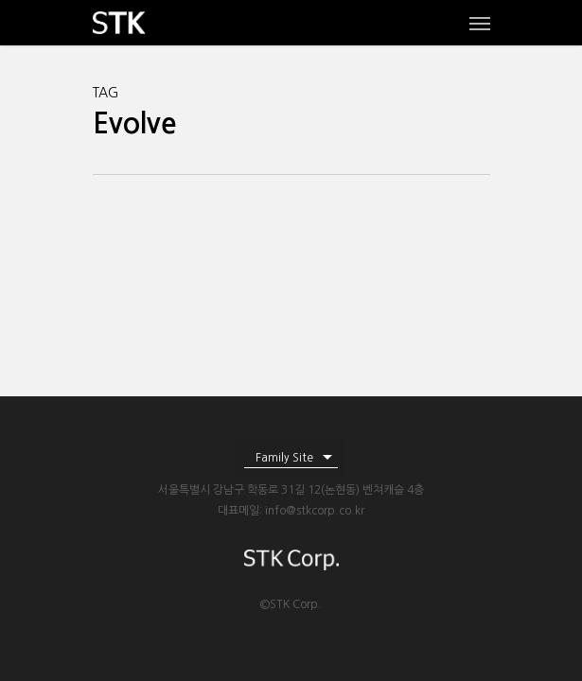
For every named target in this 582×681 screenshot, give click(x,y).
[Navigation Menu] (479, 22)
